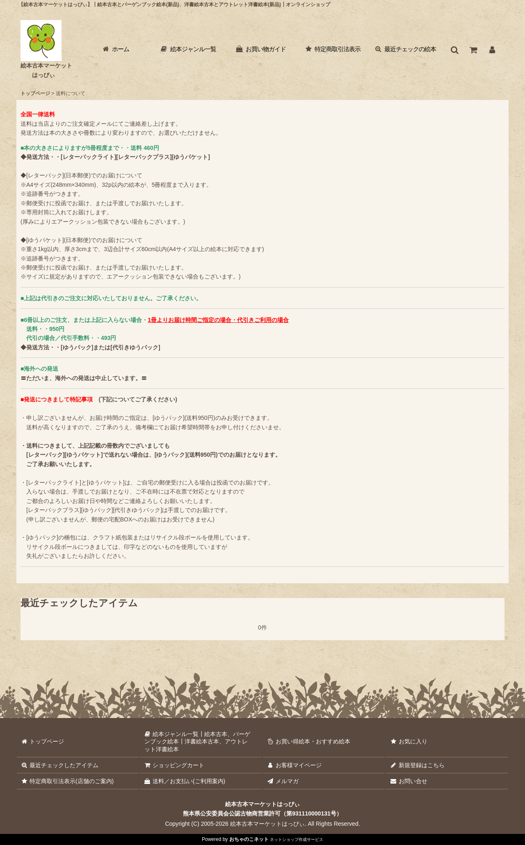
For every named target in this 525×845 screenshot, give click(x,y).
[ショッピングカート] (473, 50)
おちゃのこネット (249, 839)
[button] (454, 50)
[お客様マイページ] (492, 50)
